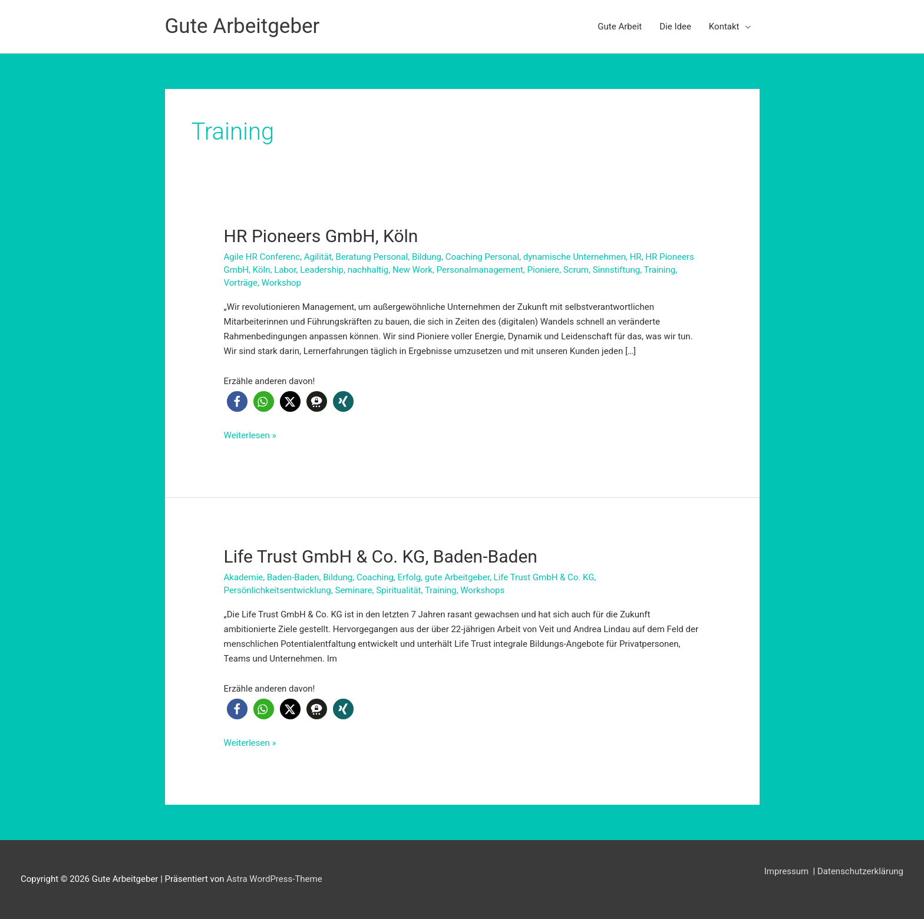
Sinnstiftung (617, 270)
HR (636, 257)
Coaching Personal (482, 257)
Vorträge (241, 282)
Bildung (426, 257)
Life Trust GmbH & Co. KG (544, 577)
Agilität (318, 257)
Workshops (482, 590)
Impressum (787, 871)
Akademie (243, 577)
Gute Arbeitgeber (242, 26)
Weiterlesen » (250, 435)
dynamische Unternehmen (574, 257)
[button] (237, 401)
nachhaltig (368, 270)
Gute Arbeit (620, 26)
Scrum (576, 270)
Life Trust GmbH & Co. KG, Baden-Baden (380, 556)
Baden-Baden (293, 577)
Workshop (281, 282)
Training (660, 270)
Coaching (375, 577)
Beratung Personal (372, 257)
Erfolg (409, 577)
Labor (285, 270)
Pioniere (543, 270)
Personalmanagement (480, 270)
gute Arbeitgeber (457, 577)
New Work (412, 270)
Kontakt (724, 26)
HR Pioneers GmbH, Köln (321, 236)
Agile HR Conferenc (262, 257)
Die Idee (675, 26)
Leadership (322, 270)
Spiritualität (398, 590)
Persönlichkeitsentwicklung (277, 590)
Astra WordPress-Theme (274, 879)
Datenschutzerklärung (860, 871)
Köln (261, 270)
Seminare (353, 590)
